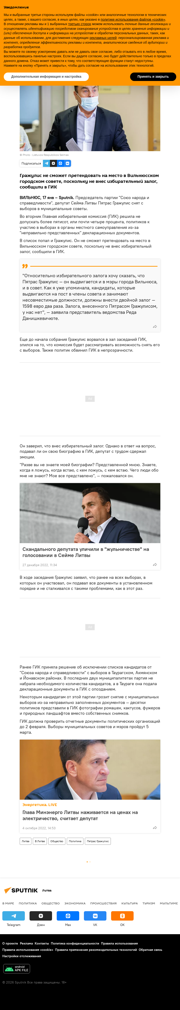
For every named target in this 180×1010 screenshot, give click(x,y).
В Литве (40, 841)
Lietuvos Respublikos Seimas (50, 155)
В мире (8, 903)
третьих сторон (79, 24)
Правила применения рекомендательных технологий (96, 950)
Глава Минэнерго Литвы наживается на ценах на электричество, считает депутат (80, 815)
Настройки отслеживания (21, 956)
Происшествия (103, 903)
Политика (75, 841)
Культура (129, 903)
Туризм (148, 903)
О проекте (10, 943)
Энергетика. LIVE (39, 805)
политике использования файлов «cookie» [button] (133, 19)
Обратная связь (150, 950)
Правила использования (119, 943)
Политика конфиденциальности (75, 943)
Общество (56, 841)
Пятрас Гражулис (98, 841)
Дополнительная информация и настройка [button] (46, 76)
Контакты (42, 943)
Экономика (75, 903)
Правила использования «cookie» (27, 950)
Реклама (26, 943)
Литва (25, 841)
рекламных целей (103, 38)
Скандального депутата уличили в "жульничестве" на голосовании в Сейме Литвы (85, 552)
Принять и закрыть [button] (153, 76)
